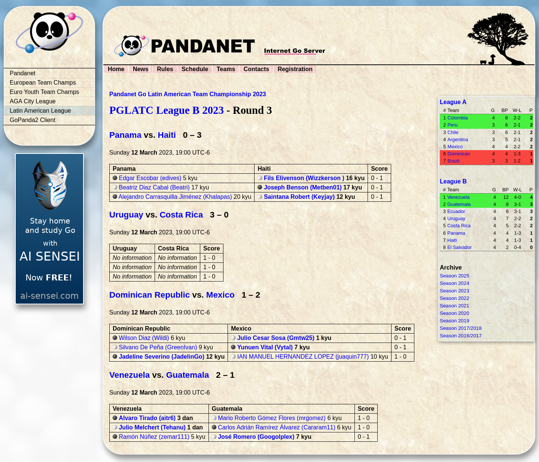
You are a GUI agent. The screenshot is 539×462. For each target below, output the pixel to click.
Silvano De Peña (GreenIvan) (158, 347)
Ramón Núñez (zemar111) (154, 437)
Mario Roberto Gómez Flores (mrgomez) (272, 418)
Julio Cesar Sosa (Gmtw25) (275, 338)
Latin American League (40, 110)
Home (116, 69)
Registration (295, 69)
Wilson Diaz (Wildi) (144, 338)
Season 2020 (454, 313)
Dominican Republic (149, 295)
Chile (452, 132)
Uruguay (126, 214)
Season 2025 (454, 276)
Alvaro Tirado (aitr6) (147, 418)
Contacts (256, 69)
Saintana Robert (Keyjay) (299, 197)
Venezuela (129, 375)
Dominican (458, 153)
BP (505, 110)
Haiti (167, 135)
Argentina (457, 139)
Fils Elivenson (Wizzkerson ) (304, 178)
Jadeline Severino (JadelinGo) (161, 356)
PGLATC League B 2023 (166, 110)
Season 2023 (454, 291)
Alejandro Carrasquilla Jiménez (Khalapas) (175, 197)
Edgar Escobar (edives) (150, 178)
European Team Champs (43, 82)
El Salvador (459, 247)
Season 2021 (454, 305)
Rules (165, 69)
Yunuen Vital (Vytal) (265, 347)
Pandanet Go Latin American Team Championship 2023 (187, 94)
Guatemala (187, 375)
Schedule (195, 69)
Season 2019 (454, 320)
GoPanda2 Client (32, 120)
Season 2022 (454, 298)
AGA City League (33, 101)
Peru (452, 125)
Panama (125, 135)
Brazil (453, 161)
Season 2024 (454, 283)
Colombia (457, 118)
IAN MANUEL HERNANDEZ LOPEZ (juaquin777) (303, 356)
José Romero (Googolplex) (256, 437)
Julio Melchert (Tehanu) (152, 427)
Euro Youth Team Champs (44, 92)
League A (453, 102)
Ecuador (456, 211)
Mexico (220, 295)
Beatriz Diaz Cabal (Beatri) (154, 187)
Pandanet (23, 73)
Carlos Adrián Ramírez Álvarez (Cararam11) (276, 427)
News (141, 69)
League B (453, 181)
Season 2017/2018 (461, 328)
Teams (226, 69)
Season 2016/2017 (461, 335)
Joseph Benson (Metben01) (303, 187)
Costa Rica (181, 214)
